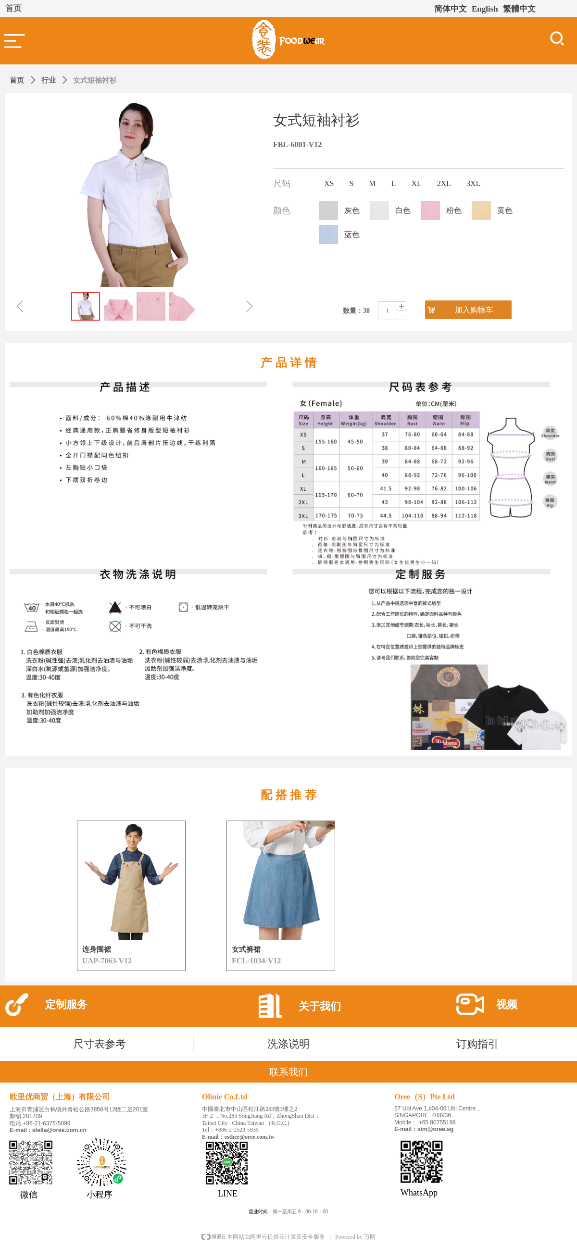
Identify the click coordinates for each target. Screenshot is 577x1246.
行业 (48, 80)
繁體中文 (519, 8)
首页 (17, 80)
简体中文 (450, 8)
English (485, 8)
